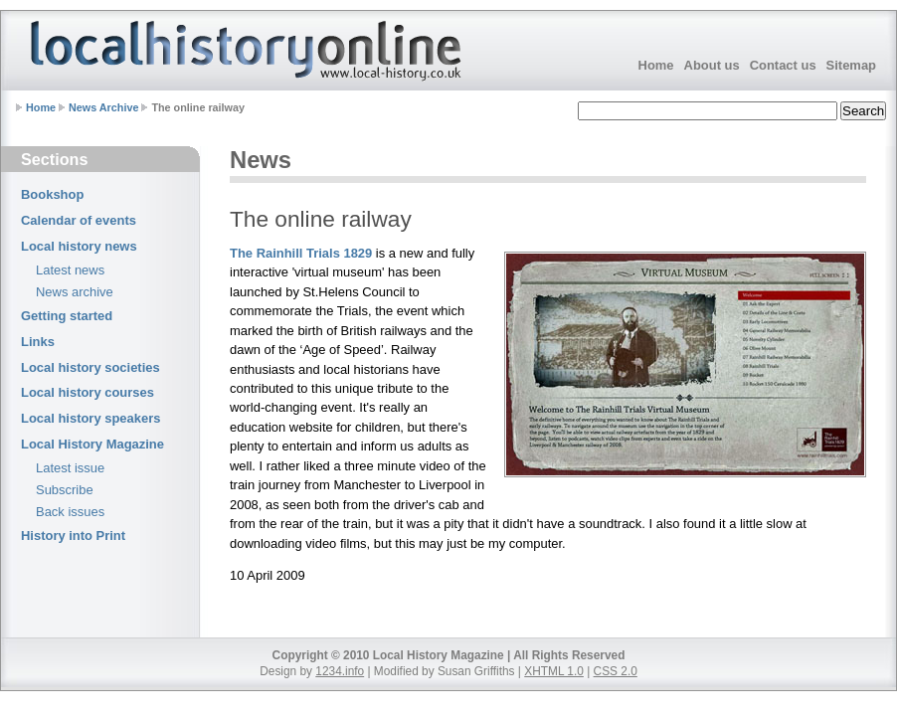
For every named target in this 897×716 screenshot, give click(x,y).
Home (656, 65)
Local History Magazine (92, 444)
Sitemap (851, 65)
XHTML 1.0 (554, 671)
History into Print (73, 535)
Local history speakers (90, 418)
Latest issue (70, 467)
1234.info (339, 671)
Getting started (66, 315)
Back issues (70, 511)
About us (712, 65)
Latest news (70, 270)
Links (38, 341)
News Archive (103, 107)
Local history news (79, 246)
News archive (74, 291)
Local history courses (87, 392)
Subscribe (64, 489)
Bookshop (52, 194)
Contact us (783, 65)
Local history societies (90, 367)
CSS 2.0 (615, 671)
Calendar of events (78, 220)
